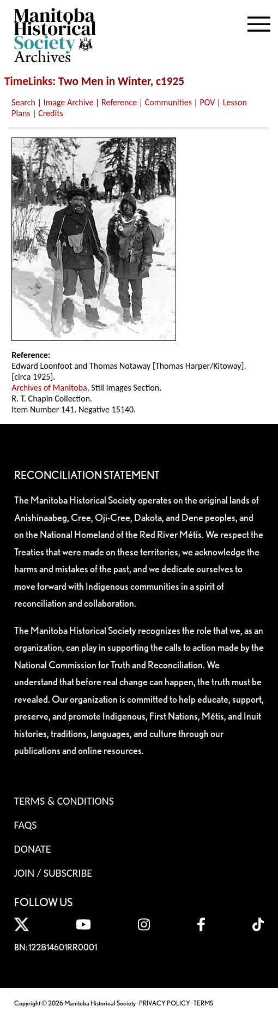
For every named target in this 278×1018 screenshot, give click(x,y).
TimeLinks (28, 81)
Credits (50, 113)
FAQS (25, 824)
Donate (32, 848)
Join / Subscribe (53, 872)
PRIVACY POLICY (164, 1003)
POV (207, 102)
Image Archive (68, 102)
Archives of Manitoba (49, 387)
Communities (168, 102)
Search (23, 102)
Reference (119, 102)
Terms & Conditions (64, 800)
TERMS (203, 1003)
